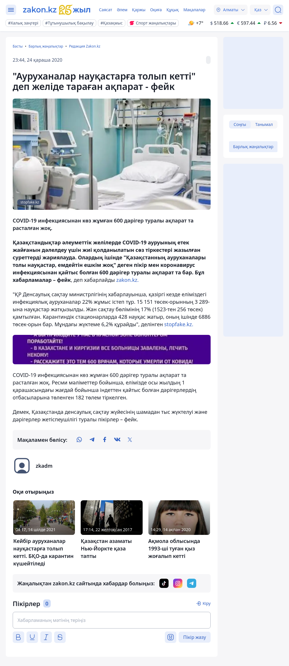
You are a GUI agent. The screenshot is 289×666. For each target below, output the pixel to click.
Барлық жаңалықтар (46, 46)
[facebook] (104, 440)
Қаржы (139, 9)
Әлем (122, 9)
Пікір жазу (194, 637)
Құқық (173, 9)
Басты (18, 46)
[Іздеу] (278, 10)
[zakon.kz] (56, 10)
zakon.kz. (127, 279)
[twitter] (130, 440)
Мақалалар (194, 9)
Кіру (207, 603)
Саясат (105, 9)
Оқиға (156, 9)
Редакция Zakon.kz (84, 46)
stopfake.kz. (178, 324)
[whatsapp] (79, 440)
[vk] (117, 440)
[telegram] (92, 440)
